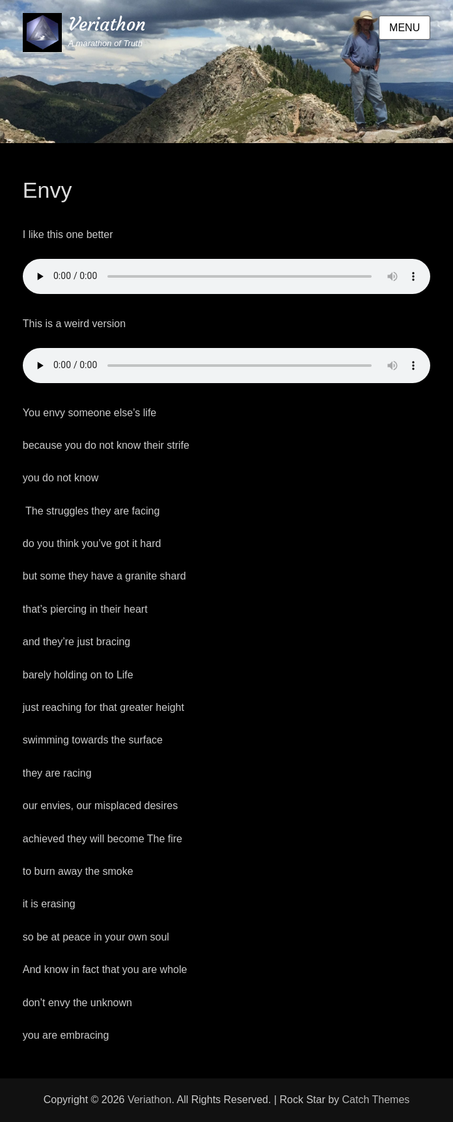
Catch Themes (376, 1099)
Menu (404, 27)
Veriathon (107, 24)
